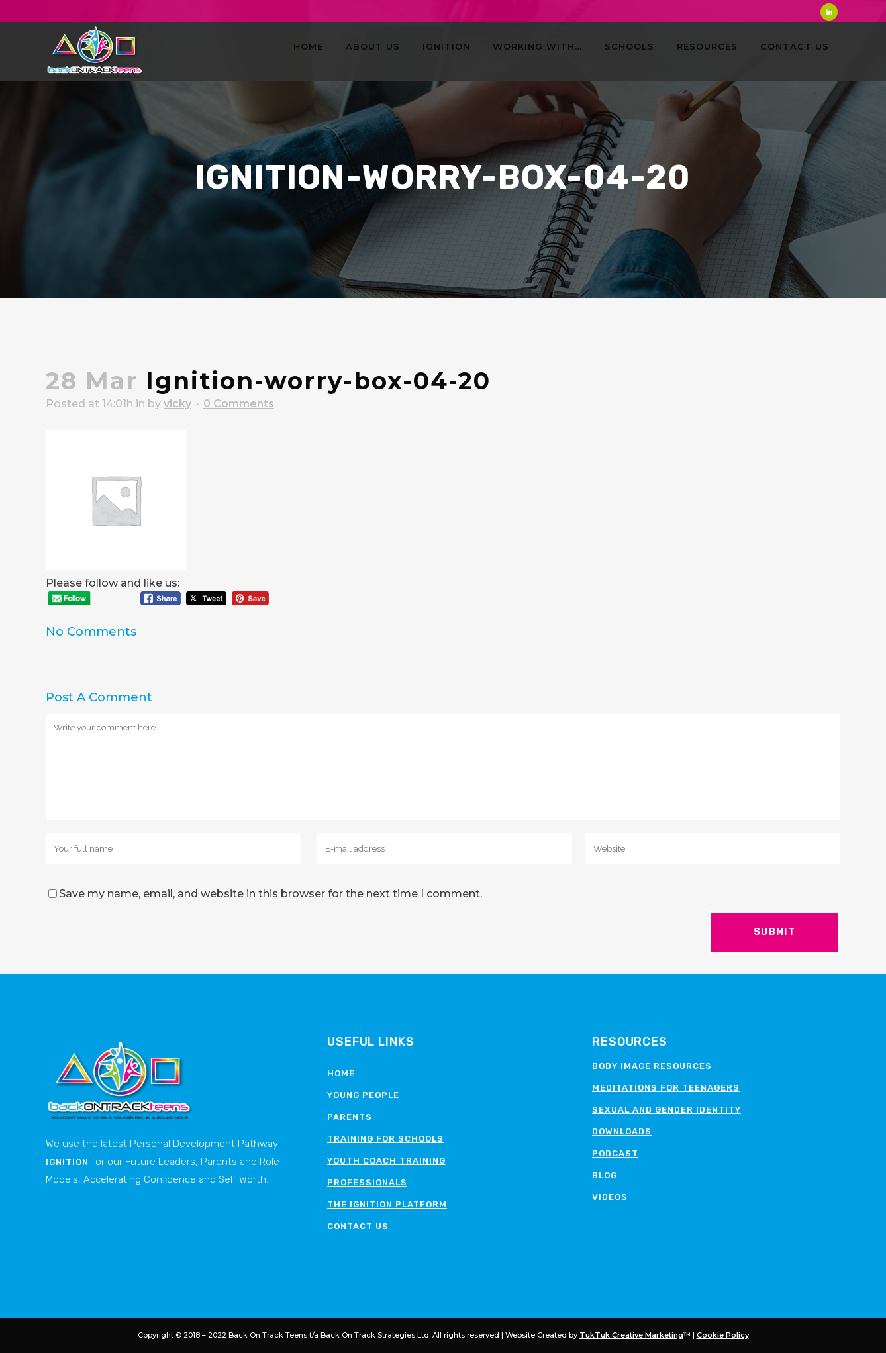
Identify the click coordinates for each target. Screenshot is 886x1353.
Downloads (622, 1131)
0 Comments (238, 403)
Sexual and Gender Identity (666, 1110)
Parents (349, 1117)
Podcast (615, 1153)
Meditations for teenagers (666, 1088)
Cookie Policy (723, 1335)
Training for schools (385, 1139)
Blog (604, 1175)
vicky (177, 403)
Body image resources (652, 1066)
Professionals (367, 1182)
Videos (610, 1197)
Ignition (67, 1162)
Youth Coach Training (386, 1161)
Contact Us (358, 1226)
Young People (363, 1095)
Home (341, 1073)
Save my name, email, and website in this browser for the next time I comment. (270, 893)
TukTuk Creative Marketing (631, 1335)
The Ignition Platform (387, 1204)
